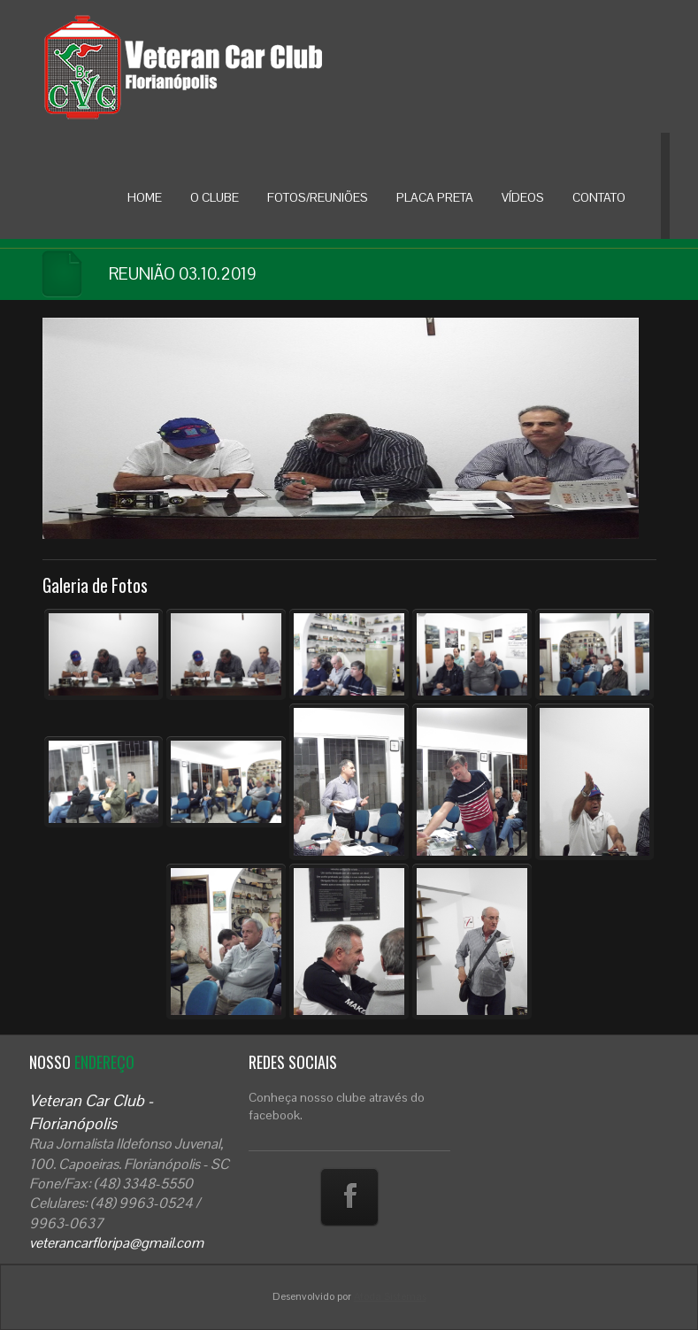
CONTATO (598, 197)
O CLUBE (214, 197)
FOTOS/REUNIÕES (317, 197)
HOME (144, 197)
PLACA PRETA (434, 197)
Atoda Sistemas (390, 1296)
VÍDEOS (523, 197)
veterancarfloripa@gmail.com (116, 1243)
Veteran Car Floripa (219, 66)
